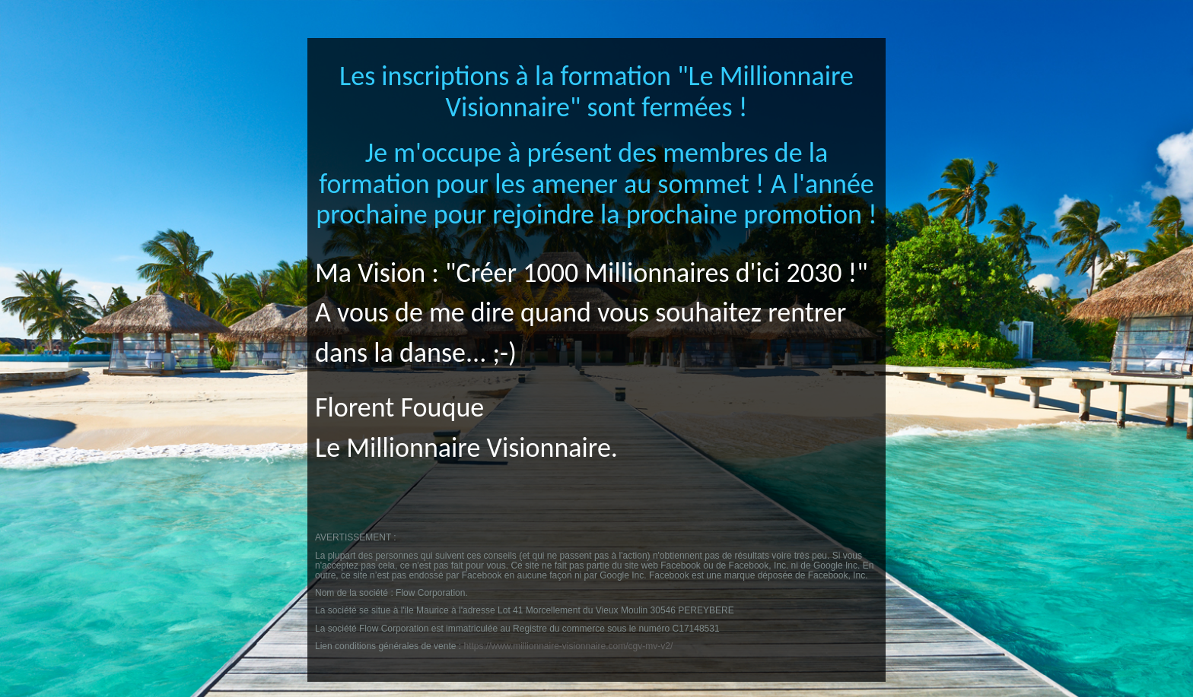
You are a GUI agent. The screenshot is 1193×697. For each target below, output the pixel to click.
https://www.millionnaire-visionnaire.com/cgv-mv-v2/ (568, 646)
